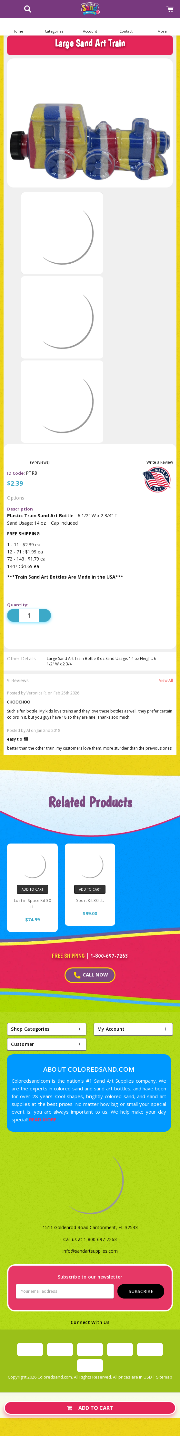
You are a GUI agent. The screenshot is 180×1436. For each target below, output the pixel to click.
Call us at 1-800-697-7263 (90, 1239)
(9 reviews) (39, 462)
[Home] (18, 26)
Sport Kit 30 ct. (90, 900)
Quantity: (17, 605)
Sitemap (164, 1377)
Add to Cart (90, 1407)
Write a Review (159, 462)
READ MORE (42, 1119)
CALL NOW (91, 974)
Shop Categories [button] (30, 1029)
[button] (54, 26)
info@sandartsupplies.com (90, 1251)
